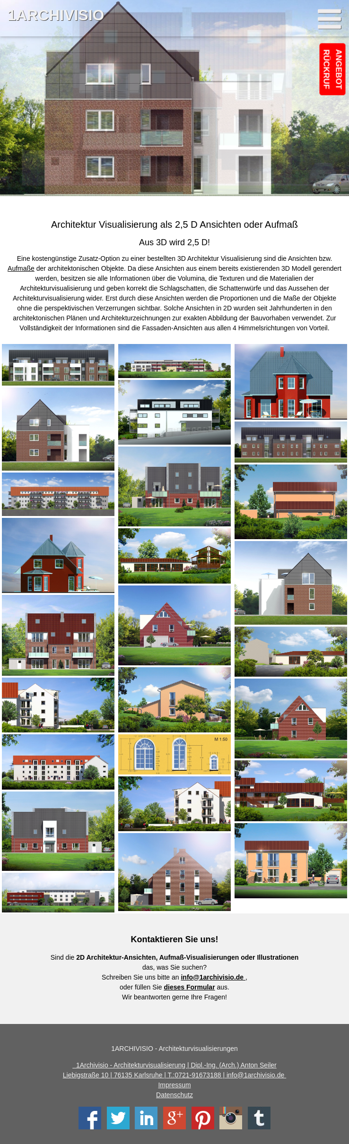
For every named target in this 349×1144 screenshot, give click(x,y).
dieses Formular (189, 987)
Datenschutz (174, 1095)
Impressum (174, 1085)
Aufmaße (21, 268)
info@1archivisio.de (213, 977)
